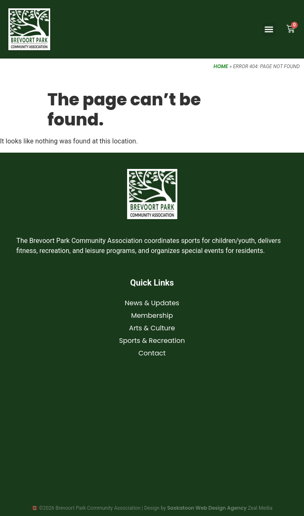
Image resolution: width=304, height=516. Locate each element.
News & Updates (152, 303)
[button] (269, 29)
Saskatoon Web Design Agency (207, 507)
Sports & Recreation (152, 340)
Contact (152, 353)
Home (221, 66)
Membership (152, 315)
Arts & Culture (152, 328)
